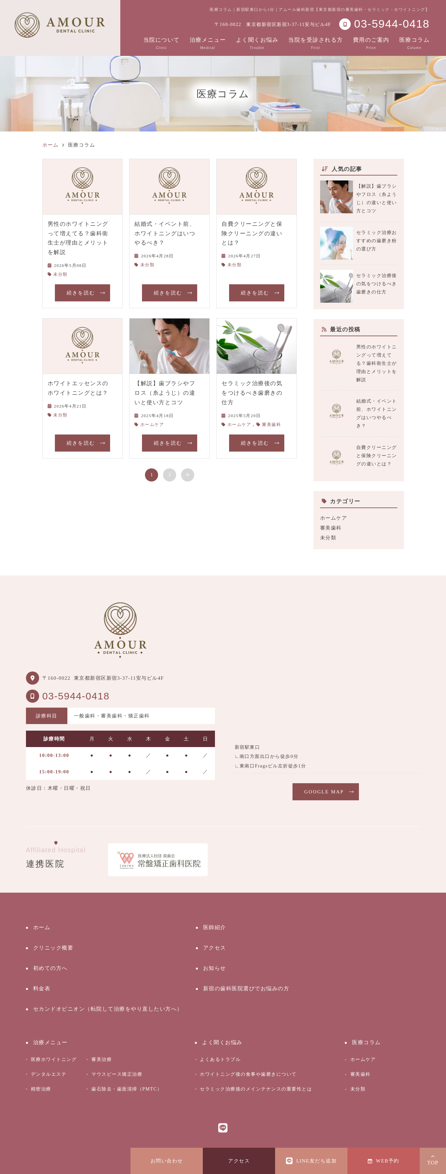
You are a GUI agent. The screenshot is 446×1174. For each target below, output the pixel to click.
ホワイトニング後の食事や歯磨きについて (248, 1074)
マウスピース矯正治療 (116, 1074)
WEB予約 (383, 1160)
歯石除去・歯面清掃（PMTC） (126, 1089)
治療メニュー (208, 43)
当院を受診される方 (315, 43)
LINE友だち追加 (311, 1161)
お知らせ (214, 968)
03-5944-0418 (76, 696)
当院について (161, 43)
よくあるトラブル (220, 1059)
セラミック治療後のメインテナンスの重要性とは (256, 1089)
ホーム (42, 927)
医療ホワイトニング (54, 1059)
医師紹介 (214, 927)
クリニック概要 (53, 948)
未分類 (60, 274)
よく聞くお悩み (257, 43)
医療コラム (414, 43)
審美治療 (101, 1059)
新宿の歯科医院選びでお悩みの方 (246, 988)
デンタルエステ (49, 1074)
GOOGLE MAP (324, 791)
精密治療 (41, 1089)
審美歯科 (271, 424)
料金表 (42, 988)
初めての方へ (50, 968)
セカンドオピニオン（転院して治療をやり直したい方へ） (108, 1009)
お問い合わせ (167, 1160)
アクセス (239, 1160)
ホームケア (152, 424)
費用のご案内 (371, 43)
